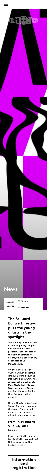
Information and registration (24, 463)
